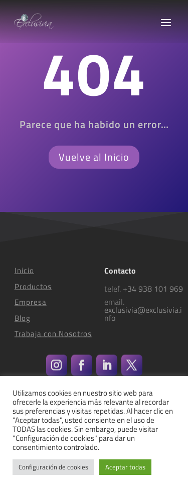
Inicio (24, 276)
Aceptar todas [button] (125, 467)
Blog (23, 323)
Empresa (31, 307)
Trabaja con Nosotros (53, 339)
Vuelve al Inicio (94, 157)
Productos (33, 292)
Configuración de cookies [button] (53, 467)
